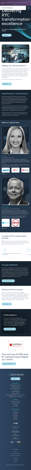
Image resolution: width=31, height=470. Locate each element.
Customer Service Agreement (15, 453)
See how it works (8, 329)
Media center (15, 415)
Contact (15, 414)
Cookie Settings (15, 449)
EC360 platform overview (15, 385)
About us (15, 410)
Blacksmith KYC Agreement (15, 455)
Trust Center (15, 459)
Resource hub (15, 412)
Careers (15, 417)
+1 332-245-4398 (15, 432)
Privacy (15, 451)
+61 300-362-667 (15, 438)
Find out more (15, 4)
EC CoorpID (15, 406)
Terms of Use (15, 457)
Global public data (15, 386)
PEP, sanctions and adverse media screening (15, 394)
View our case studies (7, 363)
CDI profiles (15, 390)
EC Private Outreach (15, 402)
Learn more (5, 83)
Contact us (5, 35)
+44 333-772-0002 (15, 435)
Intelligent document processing (15, 396)
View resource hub (7, 280)
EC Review (15, 404)
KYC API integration (15, 391)
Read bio (3, 174)
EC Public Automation (15, 401)
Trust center (15, 419)
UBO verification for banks (15, 388)
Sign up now (15, 428)
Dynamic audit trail (15, 393)
